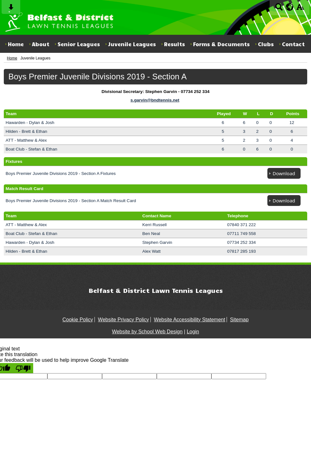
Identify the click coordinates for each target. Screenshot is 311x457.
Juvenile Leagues (132, 44)
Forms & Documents (221, 44)
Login (193, 331)
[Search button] (279, 9)
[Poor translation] (23, 368)
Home (16, 44)
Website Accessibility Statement (189, 319)
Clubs (266, 44)
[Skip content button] (10, 9)
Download (284, 173)
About (40, 44)
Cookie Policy (77, 319)
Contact (293, 44)
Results (174, 44)
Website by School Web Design (147, 331)
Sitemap (239, 319)
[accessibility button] (300, 9)
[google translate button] (289, 7)
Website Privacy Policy (123, 319)
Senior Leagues (79, 44)
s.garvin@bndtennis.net (155, 100)
